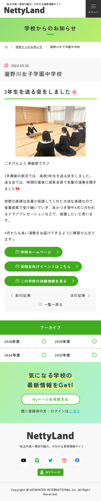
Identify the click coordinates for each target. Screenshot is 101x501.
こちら (74, 411)
